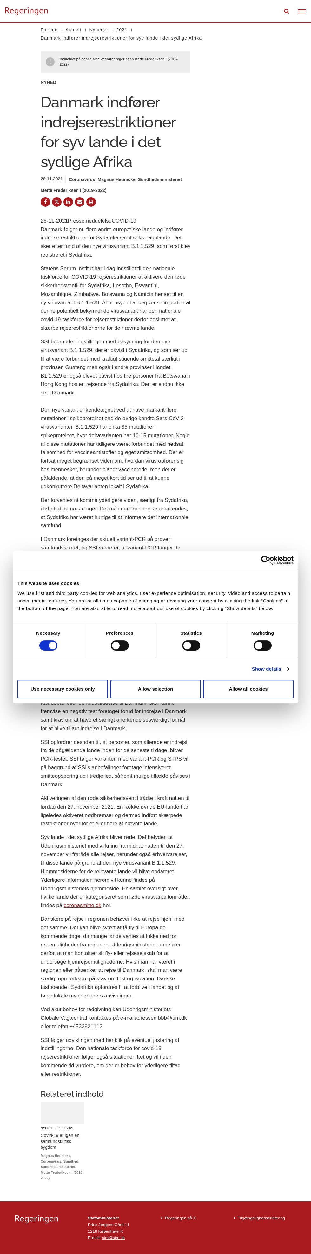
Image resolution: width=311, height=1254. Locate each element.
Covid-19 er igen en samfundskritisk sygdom (60, 1141)
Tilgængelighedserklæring (261, 1218)
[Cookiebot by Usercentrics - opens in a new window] (266, 560)
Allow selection (155, 689)
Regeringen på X (180, 1218)
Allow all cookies (248, 689)
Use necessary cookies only (62, 689)
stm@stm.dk (113, 1237)
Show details (266, 669)
